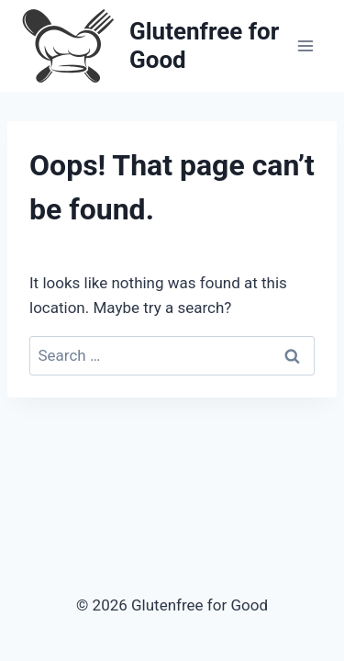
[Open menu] (305, 45)
